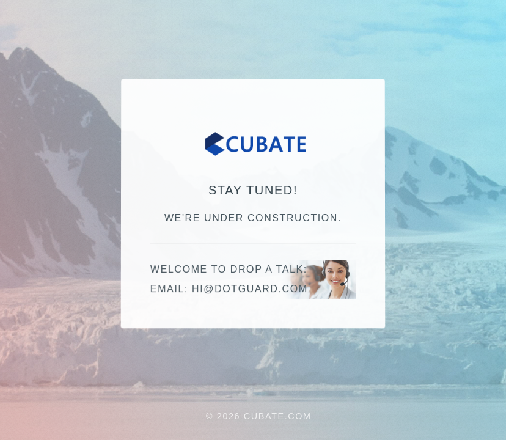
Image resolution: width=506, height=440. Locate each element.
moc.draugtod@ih (250, 289)
